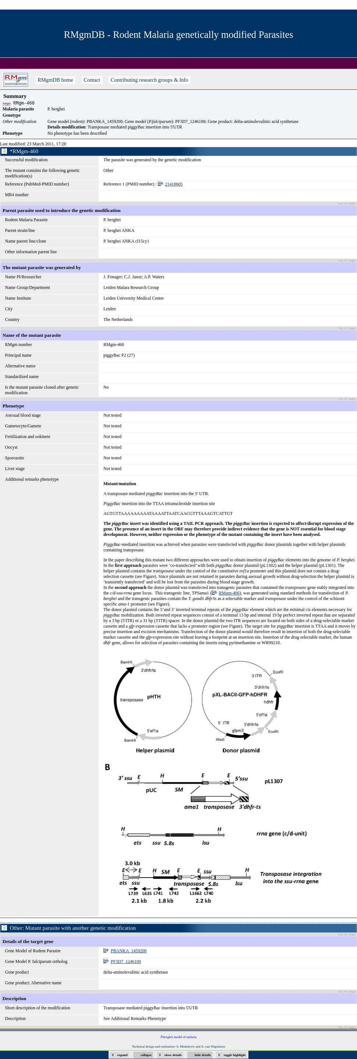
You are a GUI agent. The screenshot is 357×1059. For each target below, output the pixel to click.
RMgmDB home (55, 80)
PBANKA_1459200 (128, 951)
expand (122, 1055)
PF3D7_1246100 (126, 962)
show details (173, 1055)
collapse (146, 1055)
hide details (203, 1055)
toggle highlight (235, 1055)
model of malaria (178, 1038)
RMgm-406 (229, 594)
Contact (92, 80)
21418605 (174, 185)
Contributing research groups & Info (149, 80)
